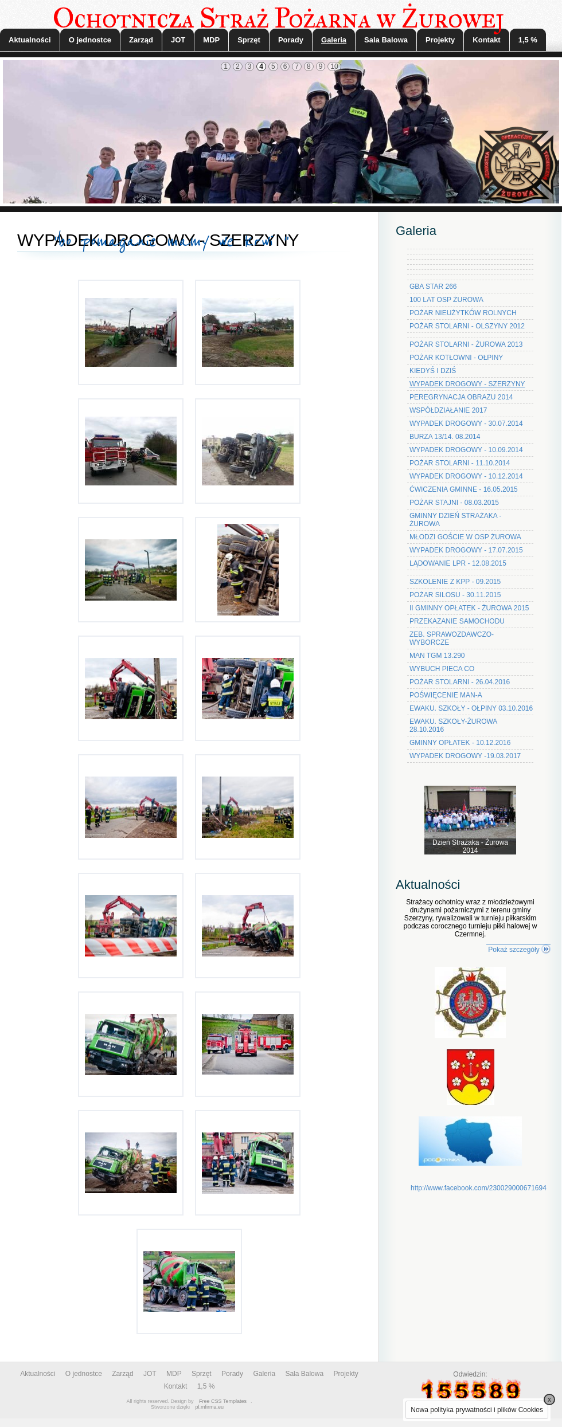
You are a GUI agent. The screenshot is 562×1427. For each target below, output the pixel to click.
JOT (178, 40)
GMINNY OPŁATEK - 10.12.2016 (459, 743)
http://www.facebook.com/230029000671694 (479, 1188)
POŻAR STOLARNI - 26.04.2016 (459, 682)
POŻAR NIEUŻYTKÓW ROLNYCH (463, 313)
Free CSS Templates (223, 1401)
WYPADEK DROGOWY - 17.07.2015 (466, 550)
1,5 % (527, 40)
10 (334, 66)
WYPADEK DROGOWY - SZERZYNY (467, 384)
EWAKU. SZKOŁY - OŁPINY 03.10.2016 (471, 708)
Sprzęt (248, 40)
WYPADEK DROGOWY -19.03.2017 (465, 756)
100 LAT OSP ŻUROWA (446, 300)
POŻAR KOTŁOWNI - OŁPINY (456, 358)
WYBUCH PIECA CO (441, 669)
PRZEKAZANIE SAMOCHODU (457, 621)
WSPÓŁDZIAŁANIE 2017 (448, 410)
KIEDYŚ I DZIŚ (432, 371)
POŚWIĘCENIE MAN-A (445, 695)
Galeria (333, 40)
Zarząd (141, 40)
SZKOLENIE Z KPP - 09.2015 (455, 582)
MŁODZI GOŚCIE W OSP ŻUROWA (465, 537)
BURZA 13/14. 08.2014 (444, 437)
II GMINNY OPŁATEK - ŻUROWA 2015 (469, 608)
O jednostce (90, 40)
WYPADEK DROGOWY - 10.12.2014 (466, 476)
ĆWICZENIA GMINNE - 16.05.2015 (463, 489)
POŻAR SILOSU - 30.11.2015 (455, 595)
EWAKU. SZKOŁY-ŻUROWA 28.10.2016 (453, 726)
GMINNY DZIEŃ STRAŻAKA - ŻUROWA (455, 520)
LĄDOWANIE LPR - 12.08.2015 (457, 563)
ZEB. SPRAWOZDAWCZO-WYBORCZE (451, 638)
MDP (211, 40)
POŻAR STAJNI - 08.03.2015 (454, 503)
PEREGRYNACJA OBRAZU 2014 (461, 397)
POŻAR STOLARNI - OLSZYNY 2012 (467, 326)
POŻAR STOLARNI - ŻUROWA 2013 (465, 344)
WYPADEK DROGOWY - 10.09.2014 (466, 450)
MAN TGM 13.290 (437, 656)
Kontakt (486, 40)
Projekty (440, 40)
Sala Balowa (386, 40)
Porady (290, 40)
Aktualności (30, 40)
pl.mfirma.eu (210, 1407)
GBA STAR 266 (432, 287)
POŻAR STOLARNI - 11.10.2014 (459, 463)
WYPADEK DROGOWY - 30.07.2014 (466, 424)
